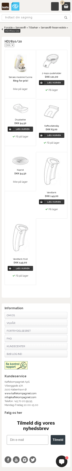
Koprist (20, 170)
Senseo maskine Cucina (20, 77)
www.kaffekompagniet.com (20, 393)
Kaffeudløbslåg (51, 126)
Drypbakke (20, 119)
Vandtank (51, 192)
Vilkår (11, 323)
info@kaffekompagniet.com (20, 397)
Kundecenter (16, 346)
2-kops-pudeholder (51, 73)
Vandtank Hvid (20, 259)
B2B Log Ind (14, 354)
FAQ (9, 338)
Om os (11, 315)
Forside (8, 27)
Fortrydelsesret (19, 330)
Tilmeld (58, 439)
